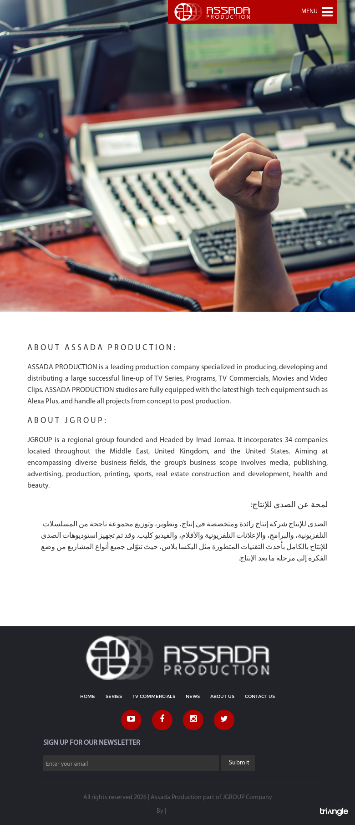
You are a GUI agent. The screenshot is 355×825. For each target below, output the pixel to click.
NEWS (193, 696)
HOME (87, 696)
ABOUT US (222, 696)
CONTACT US (260, 696)
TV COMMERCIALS (153, 696)
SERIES (114, 696)
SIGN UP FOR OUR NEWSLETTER (91, 743)
